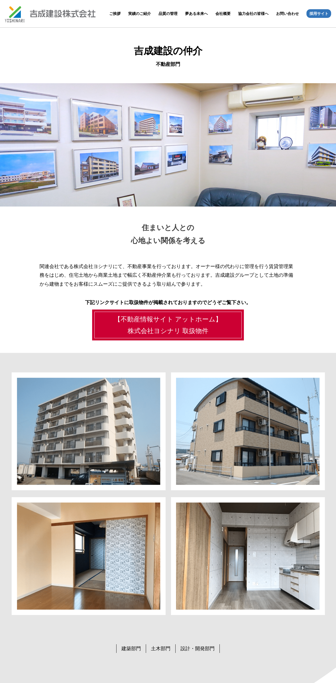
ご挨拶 (115, 13)
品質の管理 (168, 13)
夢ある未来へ (196, 13)
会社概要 (223, 13)
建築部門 (131, 648)
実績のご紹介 (139, 13)
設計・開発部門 (197, 648)
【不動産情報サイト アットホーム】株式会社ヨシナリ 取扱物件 (168, 324)
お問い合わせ (287, 13)
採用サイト (318, 13)
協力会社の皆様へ (253, 13)
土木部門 (160, 648)
